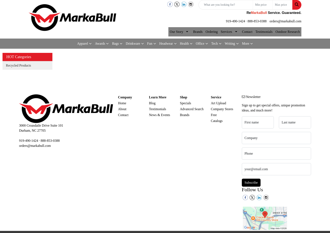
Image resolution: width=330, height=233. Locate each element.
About (122, 109)
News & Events (159, 115)
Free (214, 115)
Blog (152, 103)
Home (122, 103)
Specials (185, 103)
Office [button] (200, 43)
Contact (247, 31)
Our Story (176, 31)
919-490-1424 (235, 21)
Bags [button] (115, 43)
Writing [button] (230, 43)
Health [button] (184, 43)
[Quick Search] (225, 5)
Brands (197, 31)
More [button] (245, 43)
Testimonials (264, 31)
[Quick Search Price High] (283, 5)
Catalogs (217, 121)
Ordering (212, 31)
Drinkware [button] (133, 43)
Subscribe (251, 182)
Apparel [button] (82, 43)
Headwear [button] (166, 43)
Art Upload (218, 103)
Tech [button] (214, 43)
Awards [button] (100, 43)
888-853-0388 (257, 21)
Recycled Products (18, 65)
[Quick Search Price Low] (263, 5)
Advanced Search (192, 109)
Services (226, 31)
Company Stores (222, 109)
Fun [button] (149, 43)
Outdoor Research (287, 31)
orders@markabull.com (285, 21)
